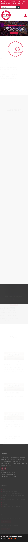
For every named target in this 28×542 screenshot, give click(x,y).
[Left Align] (18, 7)
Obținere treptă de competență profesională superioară (12, 497)
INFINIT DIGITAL (13, 538)
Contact (5, 506)
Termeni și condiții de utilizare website (12, 508)
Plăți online (6, 504)
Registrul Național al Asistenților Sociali (12, 494)
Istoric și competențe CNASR (10, 493)
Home (4, 491)
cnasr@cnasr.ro (20, 3)
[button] (2, 28)
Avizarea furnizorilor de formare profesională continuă (13, 501)
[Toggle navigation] (25, 15)
